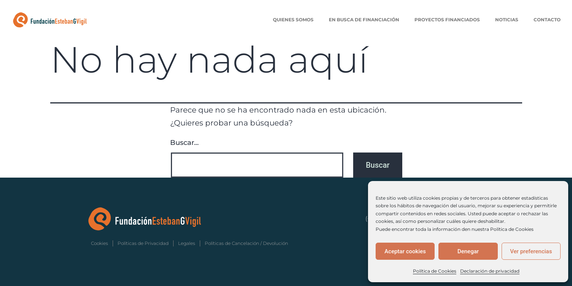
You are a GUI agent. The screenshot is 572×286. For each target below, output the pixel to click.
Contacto (547, 19)
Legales (186, 243)
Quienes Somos (293, 19)
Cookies (99, 243)
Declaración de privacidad (489, 271)
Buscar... (184, 142)
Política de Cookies (434, 271)
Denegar (468, 251)
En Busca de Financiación (364, 19)
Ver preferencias (531, 251)
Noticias (506, 19)
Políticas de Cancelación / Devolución (246, 243)
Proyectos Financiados (447, 19)
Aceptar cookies (405, 251)
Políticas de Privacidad (143, 243)
